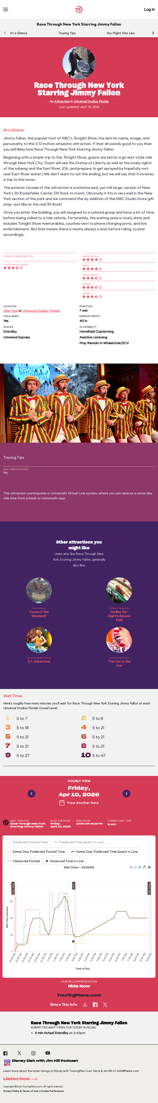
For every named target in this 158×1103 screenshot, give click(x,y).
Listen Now (21, 1079)
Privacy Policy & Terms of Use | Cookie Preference (33, 1091)
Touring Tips (67, 33)
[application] (79, 918)
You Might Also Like (120, 33)
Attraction (62, 101)
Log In (149, 9)
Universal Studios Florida (91, 101)
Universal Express (16, 337)
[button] (153, 32)
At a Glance (18, 33)
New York (10, 311)
